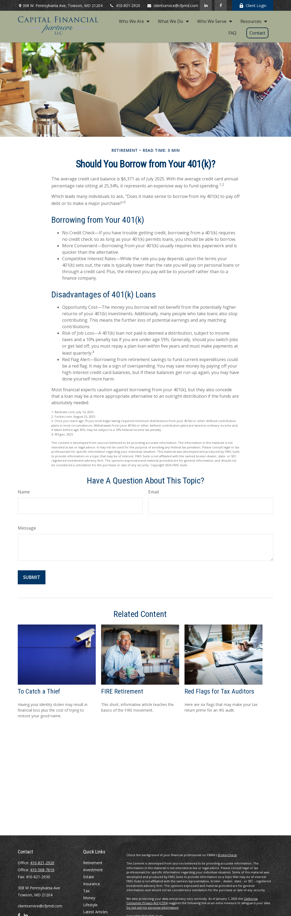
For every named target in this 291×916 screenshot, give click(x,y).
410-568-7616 (42, 869)
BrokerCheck (227, 855)
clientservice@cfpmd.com (172, 5)
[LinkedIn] (206, 5)
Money (89, 897)
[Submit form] (31, 577)
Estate (88, 876)
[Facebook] (221, 5)
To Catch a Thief (39, 691)
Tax (86, 890)
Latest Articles (95, 911)
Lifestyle (90, 904)
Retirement (92, 862)
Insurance (91, 883)
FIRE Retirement (122, 691)
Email (153, 492)
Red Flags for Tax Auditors (219, 691)
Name (24, 492)
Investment (93, 869)
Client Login (252, 5)
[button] (133, 21)
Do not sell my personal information (152, 907)
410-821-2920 (124, 5)
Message (27, 528)
